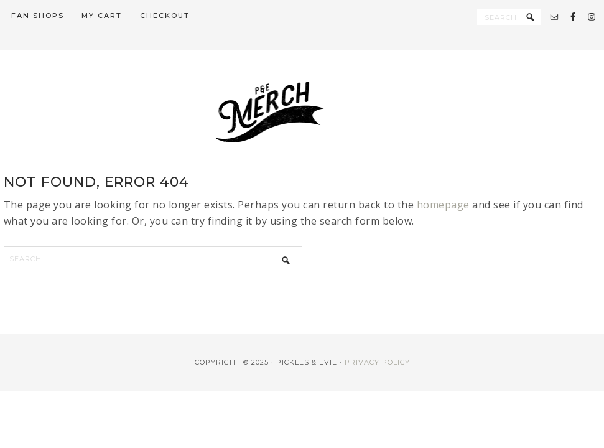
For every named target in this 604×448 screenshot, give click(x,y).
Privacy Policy (377, 362)
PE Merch (302, 112)
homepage (443, 205)
